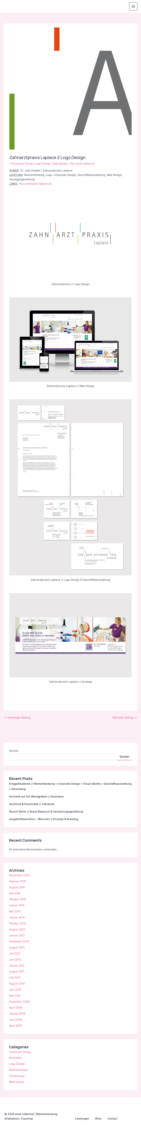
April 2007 (15, 1025)
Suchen (14, 750)
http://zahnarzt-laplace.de (35, 183)
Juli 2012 (14, 953)
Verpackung (16, 1076)
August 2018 (17, 887)
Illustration (15, 1057)
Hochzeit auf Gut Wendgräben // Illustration (36, 796)
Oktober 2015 (17, 899)
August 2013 (17, 929)
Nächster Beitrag (124, 717)
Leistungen (82, 1118)
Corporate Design (22, 163)
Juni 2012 (15, 959)
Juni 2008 (15, 1019)
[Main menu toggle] (133, 6)
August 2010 (17, 983)
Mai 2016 (14, 893)
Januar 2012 (16, 965)
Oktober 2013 (17, 923)
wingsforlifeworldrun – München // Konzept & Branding (43, 819)
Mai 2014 (14, 911)
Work (98, 1118)
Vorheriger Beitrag (17, 717)
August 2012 (17, 947)
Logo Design (43, 163)
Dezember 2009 (19, 1001)
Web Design (60, 163)
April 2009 (15, 1007)
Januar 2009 (17, 1013)
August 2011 (16, 971)
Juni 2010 (15, 989)
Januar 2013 (17, 935)
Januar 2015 (16, 905)
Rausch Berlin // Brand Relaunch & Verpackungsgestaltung (46, 811)
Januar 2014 (17, 917)
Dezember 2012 (19, 941)
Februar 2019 (17, 881)
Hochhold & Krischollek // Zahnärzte (32, 804)
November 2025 (19, 875)
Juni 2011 (15, 977)
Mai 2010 (14, 995)
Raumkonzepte (18, 1070)
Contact (112, 1118)
